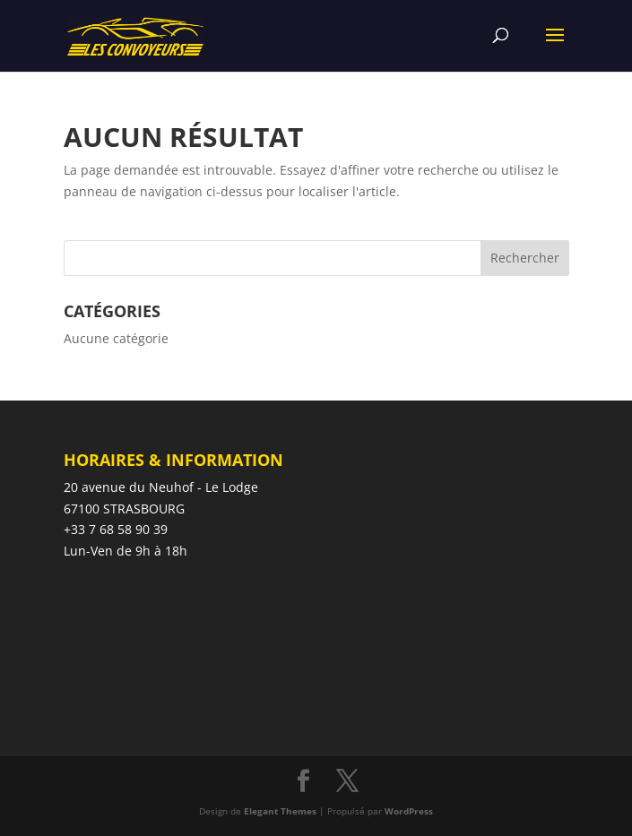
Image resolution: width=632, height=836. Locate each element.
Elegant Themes (280, 811)
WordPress (409, 811)
